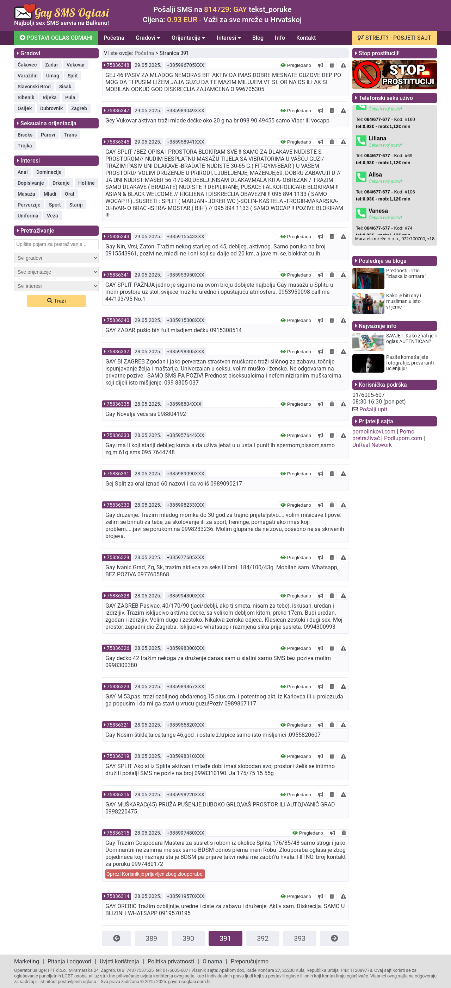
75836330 (118, 505)
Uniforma (28, 215)
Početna (114, 37)
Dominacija (49, 172)
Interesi (229, 37)
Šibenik (26, 97)
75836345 (118, 142)
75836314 (118, 896)
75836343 (118, 236)
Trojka (25, 145)
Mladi (50, 194)
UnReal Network (372, 445)
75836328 (118, 595)
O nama (212, 961)
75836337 (118, 351)
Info (280, 37)
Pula (70, 97)
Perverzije (29, 205)
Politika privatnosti (171, 961)
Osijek (25, 108)
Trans (70, 135)
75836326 (118, 648)
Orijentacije (188, 37)
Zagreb (79, 108)
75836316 (118, 794)
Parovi (48, 135)
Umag (52, 75)
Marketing (26, 961)
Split (73, 75)
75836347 (118, 110)
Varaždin (28, 75)
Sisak (65, 86)
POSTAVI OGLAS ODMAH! (55, 37)
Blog (258, 37)
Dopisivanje (31, 183)
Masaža (26, 194)
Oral (69, 194)
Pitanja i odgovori (69, 961)
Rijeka (50, 97)
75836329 (118, 557)
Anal (23, 172)
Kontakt (306, 37)
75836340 (118, 320)
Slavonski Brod (34, 86)
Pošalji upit (373, 409)
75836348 (118, 65)
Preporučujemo (249, 961)
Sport (55, 205)
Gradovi (148, 37)
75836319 (118, 756)
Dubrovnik (51, 108)
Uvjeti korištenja (119, 961)
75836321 (118, 725)
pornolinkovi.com (373, 431)
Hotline (86, 183)
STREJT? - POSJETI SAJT (394, 37)
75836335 (118, 404)
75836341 (118, 275)
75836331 (118, 473)
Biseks (25, 135)
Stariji (76, 205)
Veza (52, 215)
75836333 (118, 435)
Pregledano (295, 65)
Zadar (51, 65)
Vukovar (76, 65)
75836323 (118, 686)
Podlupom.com (403, 438)
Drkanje (61, 183)
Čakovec (27, 65)
